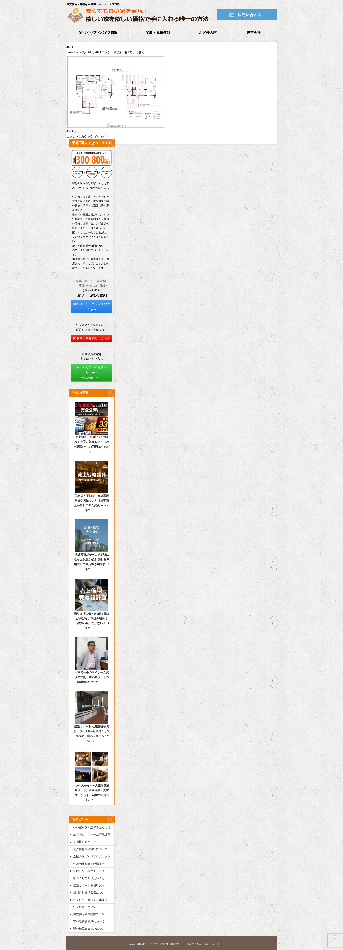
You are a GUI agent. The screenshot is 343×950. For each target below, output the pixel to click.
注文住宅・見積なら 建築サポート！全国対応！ (173, 944)
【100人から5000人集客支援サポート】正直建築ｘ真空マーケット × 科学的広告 (92, 790)
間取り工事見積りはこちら (91, 338)
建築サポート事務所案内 (89, 885)
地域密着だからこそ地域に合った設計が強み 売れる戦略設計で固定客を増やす (91, 559)
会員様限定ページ (84, 842)
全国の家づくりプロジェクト (91, 856)
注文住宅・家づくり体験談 (90, 899)
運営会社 (254, 33)
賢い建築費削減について (89, 921)
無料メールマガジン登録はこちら (91, 306)
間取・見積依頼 (158, 33)
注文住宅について (84, 907)
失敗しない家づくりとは (89, 871)
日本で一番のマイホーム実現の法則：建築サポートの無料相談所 (92, 677)
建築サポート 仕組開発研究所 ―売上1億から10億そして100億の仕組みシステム (92, 731)
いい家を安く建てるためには (91, 827)
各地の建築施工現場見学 (89, 863)
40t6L (70, 47)
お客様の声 (208, 33)
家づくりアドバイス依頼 (98, 33)
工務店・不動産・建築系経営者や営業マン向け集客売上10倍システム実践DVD (91, 500)
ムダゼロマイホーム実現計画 (91, 834)
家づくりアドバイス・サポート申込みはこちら (91, 373)
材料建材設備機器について (90, 892)
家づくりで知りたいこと (89, 878)
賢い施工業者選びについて (90, 928)
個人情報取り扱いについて (90, 849)
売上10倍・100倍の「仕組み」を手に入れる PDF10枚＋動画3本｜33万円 (91, 441)
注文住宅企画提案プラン (89, 914)
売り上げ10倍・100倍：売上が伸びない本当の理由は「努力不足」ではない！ (92, 618)
